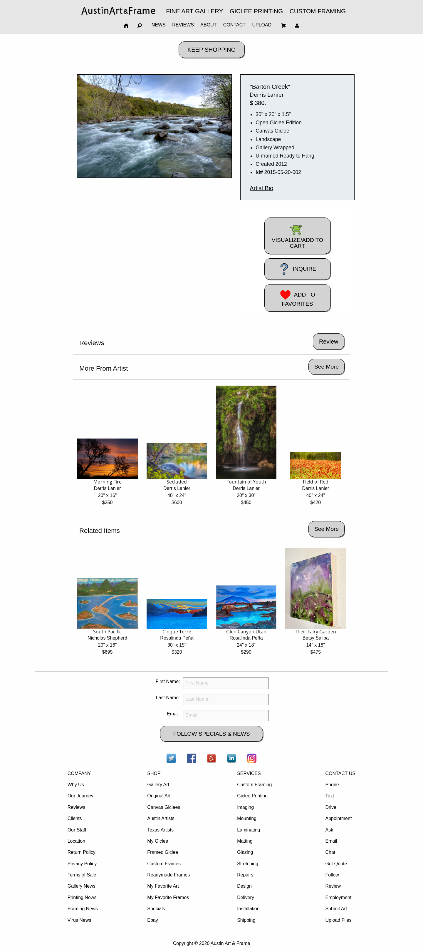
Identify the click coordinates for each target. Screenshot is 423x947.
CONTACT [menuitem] (234, 24)
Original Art (158, 795)
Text (329, 795)
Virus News (79, 920)
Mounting (246, 818)
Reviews (76, 807)
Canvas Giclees (163, 807)
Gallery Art (158, 784)
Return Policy (81, 852)
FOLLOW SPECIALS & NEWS (211, 734)
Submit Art (336, 908)
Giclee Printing (252, 795)
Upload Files (338, 920)
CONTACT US (340, 773)
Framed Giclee (162, 852)
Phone (332, 784)
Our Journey (80, 795)
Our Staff (77, 829)
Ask (329, 829)
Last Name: (168, 697)
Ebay (152, 920)
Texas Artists (160, 829)
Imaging (245, 807)
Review (332, 886)
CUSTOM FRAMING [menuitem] (318, 11)
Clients (75, 818)
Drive (330, 807)
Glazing (245, 852)
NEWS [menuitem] (159, 24)
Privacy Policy (82, 863)
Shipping (246, 920)
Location (76, 841)
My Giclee (157, 841)
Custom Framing (254, 784)
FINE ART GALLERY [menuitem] (194, 11)
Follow (332, 874)
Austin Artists (160, 818)
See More (326, 367)
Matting (244, 841)
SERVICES (249, 773)
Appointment (338, 818)
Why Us (76, 784)
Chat (330, 852)
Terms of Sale (82, 874)
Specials (156, 908)
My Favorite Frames (168, 897)
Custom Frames (164, 863)
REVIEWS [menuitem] (183, 24)
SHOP (153, 773)
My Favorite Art (163, 886)
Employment (338, 897)
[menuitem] (118, 10)
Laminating (248, 829)
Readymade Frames (168, 874)
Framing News (83, 908)
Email (331, 841)
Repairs (245, 874)
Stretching (247, 863)
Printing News (82, 897)
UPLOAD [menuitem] (261, 24)
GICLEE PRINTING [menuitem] (256, 11)
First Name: (168, 681)
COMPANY (79, 773)
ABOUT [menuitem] (208, 24)
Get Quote (336, 863)
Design (244, 886)
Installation (248, 908)
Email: (173, 713)
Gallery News (81, 886)
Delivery (245, 897)
